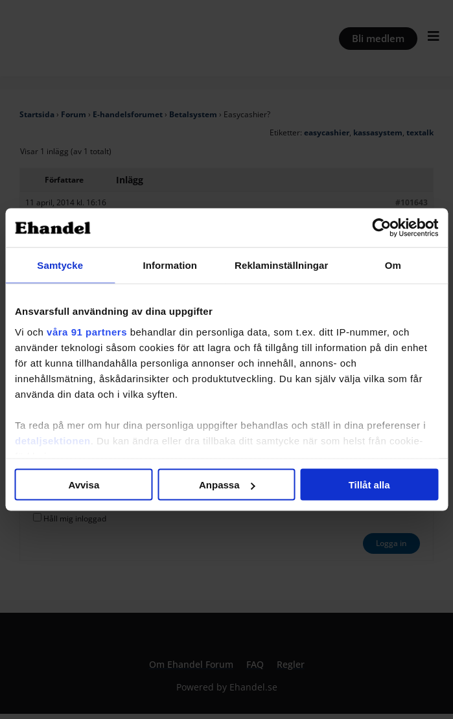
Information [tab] (170, 265)
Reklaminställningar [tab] (281, 265)
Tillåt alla (369, 484)
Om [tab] (393, 265)
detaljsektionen (53, 440)
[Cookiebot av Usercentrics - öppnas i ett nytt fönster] (381, 228)
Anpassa (227, 484)
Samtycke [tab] (60, 265)
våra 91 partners (87, 331)
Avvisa (83, 484)
